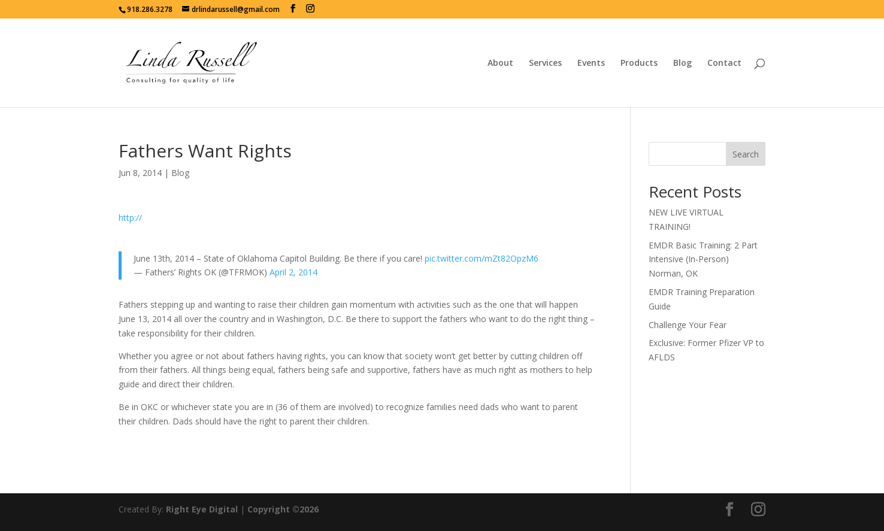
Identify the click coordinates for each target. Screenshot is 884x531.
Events (591, 63)
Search (745, 154)
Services (545, 63)
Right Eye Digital (202, 509)
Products (639, 63)
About (500, 63)
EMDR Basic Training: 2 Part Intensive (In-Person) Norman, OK (703, 259)
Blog (682, 63)
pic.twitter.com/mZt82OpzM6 (481, 258)
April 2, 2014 (293, 272)
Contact (724, 63)
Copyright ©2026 (283, 509)
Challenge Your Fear (687, 324)
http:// (130, 217)
